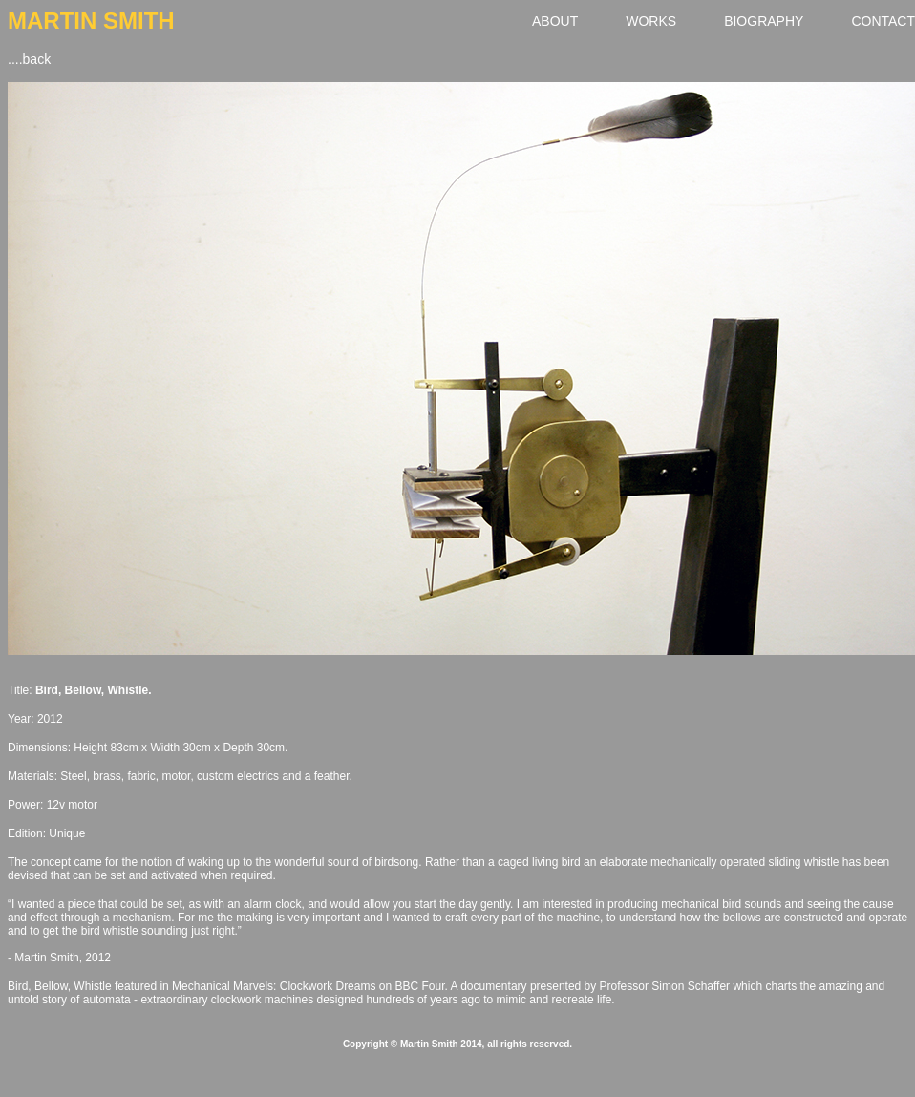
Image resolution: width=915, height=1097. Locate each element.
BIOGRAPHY (763, 21)
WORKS (651, 21)
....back (29, 59)
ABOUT (555, 21)
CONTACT (883, 21)
